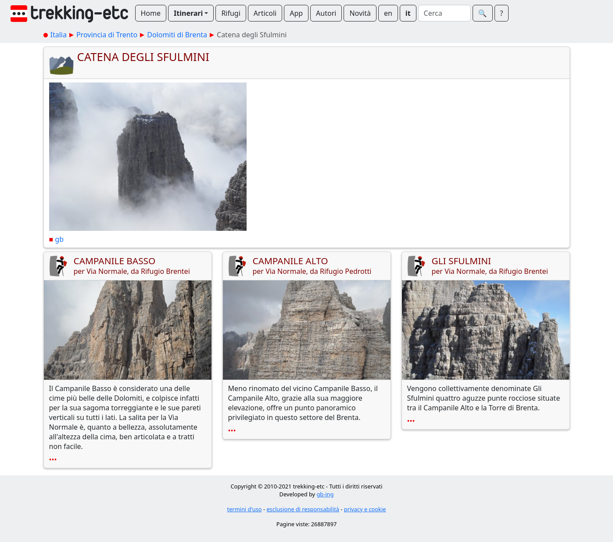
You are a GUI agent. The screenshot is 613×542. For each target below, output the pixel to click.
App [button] (296, 13)
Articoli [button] (265, 13)
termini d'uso (244, 509)
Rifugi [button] (230, 13)
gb (59, 239)
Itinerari (188, 13)
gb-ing (324, 494)
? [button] (501, 13)
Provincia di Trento (106, 34)
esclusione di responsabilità (302, 509)
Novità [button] (360, 13)
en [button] (388, 13)
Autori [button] (326, 13)
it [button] (408, 13)
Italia (58, 34)
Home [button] (151, 13)
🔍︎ (482, 13)
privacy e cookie (365, 509)
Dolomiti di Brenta (177, 34)
